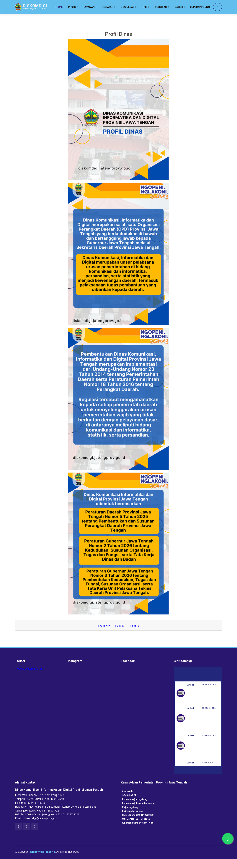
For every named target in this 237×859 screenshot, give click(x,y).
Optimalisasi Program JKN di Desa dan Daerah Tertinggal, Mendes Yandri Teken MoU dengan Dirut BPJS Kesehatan (202, 747)
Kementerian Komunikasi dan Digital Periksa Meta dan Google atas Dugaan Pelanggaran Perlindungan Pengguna (202, 720)
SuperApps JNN (200, 7)
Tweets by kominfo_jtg (29, 668)
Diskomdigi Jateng (42, 851)
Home (59, 7)
